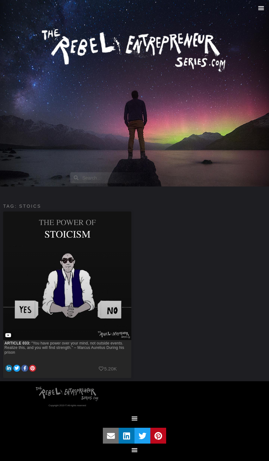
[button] (261, 8)
